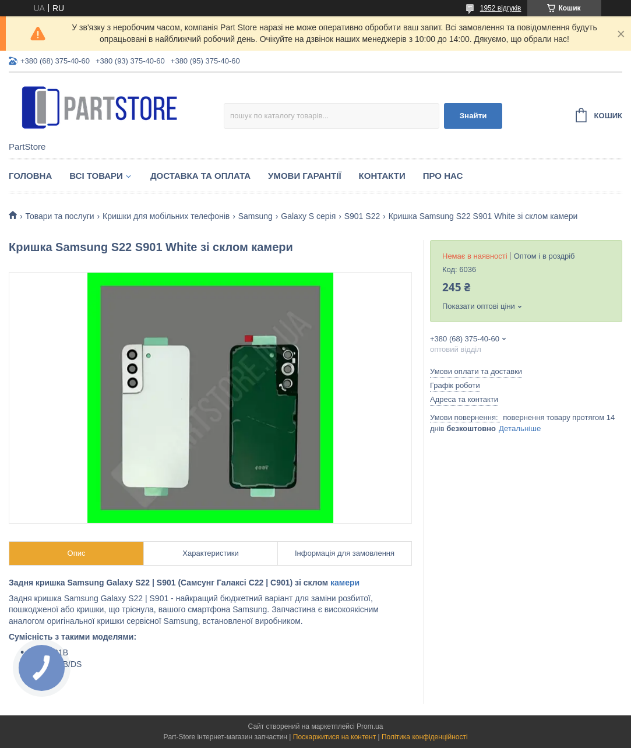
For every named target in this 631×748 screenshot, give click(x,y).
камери (344, 582)
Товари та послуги (59, 216)
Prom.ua (370, 726)
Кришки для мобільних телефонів (166, 216)
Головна (30, 175)
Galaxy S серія (308, 216)
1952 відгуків (500, 8)
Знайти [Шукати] (473, 115)
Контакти (382, 175)
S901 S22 (362, 216)
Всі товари (96, 175)
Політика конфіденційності (425, 737)
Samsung (255, 216)
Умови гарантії (304, 175)
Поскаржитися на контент (334, 737)
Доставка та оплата (200, 175)
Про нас (443, 175)
